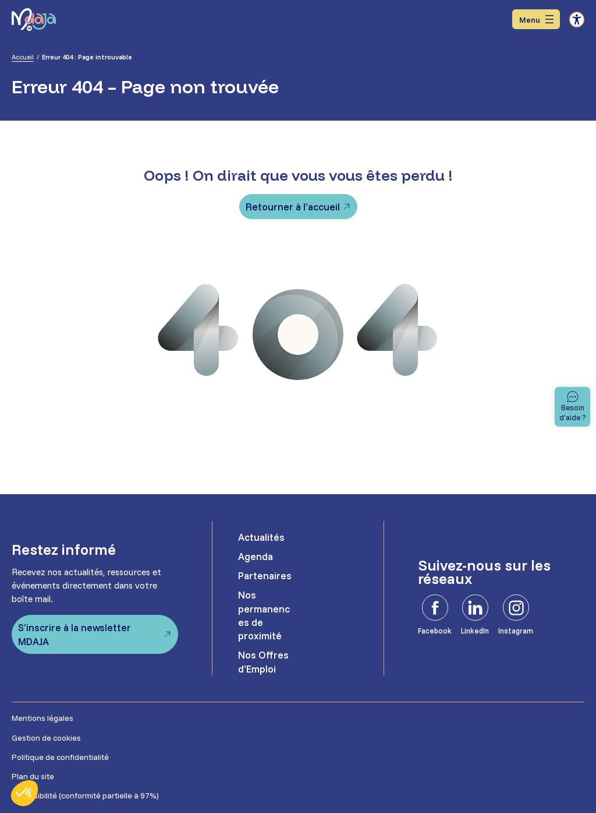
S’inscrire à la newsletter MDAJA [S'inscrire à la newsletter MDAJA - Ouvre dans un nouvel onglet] (74, 634)
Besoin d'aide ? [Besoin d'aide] (572, 411)
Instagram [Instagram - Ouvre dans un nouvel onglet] (515, 630)
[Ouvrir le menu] (536, 19)
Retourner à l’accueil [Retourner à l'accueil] (293, 206)
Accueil (23, 57)
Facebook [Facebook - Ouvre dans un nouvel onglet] (435, 630)
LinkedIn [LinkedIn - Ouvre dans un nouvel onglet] (475, 630)
